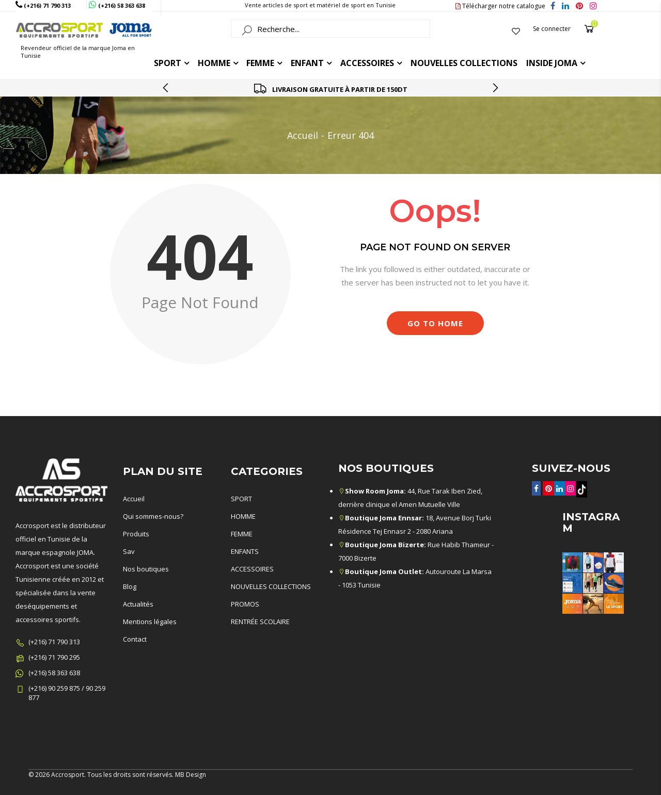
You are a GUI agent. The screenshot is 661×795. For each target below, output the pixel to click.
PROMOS (245, 604)
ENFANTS (245, 551)
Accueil (302, 135)
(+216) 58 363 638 (54, 672)
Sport (167, 63)
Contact (135, 639)
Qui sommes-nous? (153, 516)
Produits (136, 533)
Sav (129, 551)
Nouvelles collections (464, 63)
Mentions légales (150, 621)
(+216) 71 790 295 (54, 657)
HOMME (214, 63)
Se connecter (552, 28)
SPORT (241, 498)
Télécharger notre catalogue (500, 6)
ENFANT (307, 63)
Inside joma (551, 63)
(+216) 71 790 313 (54, 641)
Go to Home (435, 323)
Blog (129, 586)
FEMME (260, 63)
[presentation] (166, 88)
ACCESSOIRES (367, 63)
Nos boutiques (146, 569)
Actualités (138, 604)
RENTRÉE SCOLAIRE (260, 621)
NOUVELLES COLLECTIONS (271, 586)
